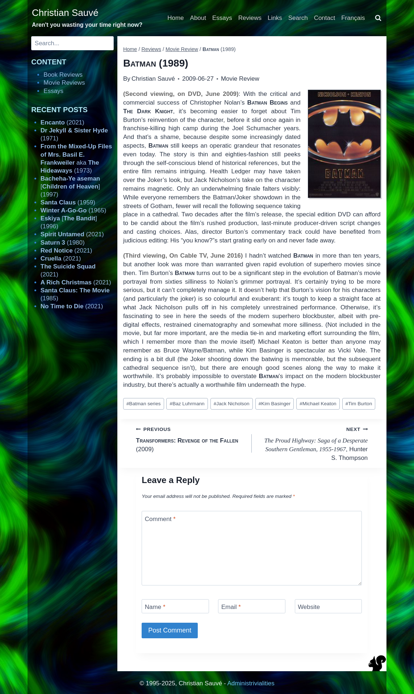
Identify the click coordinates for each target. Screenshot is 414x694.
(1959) (68, 202)
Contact (324, 17)
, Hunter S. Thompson (313, 443)
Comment (160, 519)
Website (309, 607)
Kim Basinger (274, 403)
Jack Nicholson (232, 403)
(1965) (73, 210)
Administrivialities (250, 683)
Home (175, 17)
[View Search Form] (378, 18)
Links (275, 17)
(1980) (63, 242)
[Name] (175, 606)
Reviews (250, 17)
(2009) (191, 439)
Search (298, 17)
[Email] (251, 606)
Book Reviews (63, 74)
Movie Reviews (64, 82)
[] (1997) (70, 186)
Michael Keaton (318, 403)
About (198, 17)
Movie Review (240, 78)
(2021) (62, 122)
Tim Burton (359, 403)
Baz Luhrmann (187, 403)
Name (155, 607)
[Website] (328, 606)
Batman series (143, 403)
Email (231, 607)
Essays (222, 17)
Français (353, 17)
